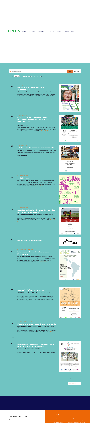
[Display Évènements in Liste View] (75, 71)
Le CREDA (25, 31)
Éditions (59, 31)
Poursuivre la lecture (37, 97)
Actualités (66, 31)
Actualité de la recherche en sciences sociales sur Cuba (35, 148)
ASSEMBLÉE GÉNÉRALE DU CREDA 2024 (30, 290)
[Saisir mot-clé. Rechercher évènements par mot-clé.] (38, 71)
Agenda (72, 31)
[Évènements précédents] (10, 76)
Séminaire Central (23, 178)
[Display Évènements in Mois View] (78, 71)
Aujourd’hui (17, 76)
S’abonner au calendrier (73, 383)
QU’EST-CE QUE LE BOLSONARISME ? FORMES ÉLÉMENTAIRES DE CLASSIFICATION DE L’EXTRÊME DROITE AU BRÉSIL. (34, 120)
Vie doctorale (51, 31)
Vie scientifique (42, 31)
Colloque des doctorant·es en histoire (29, 240)
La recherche (32, 31)
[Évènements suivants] (12, 76)
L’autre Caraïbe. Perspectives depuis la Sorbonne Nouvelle (36, 324)
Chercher (69, 71)
